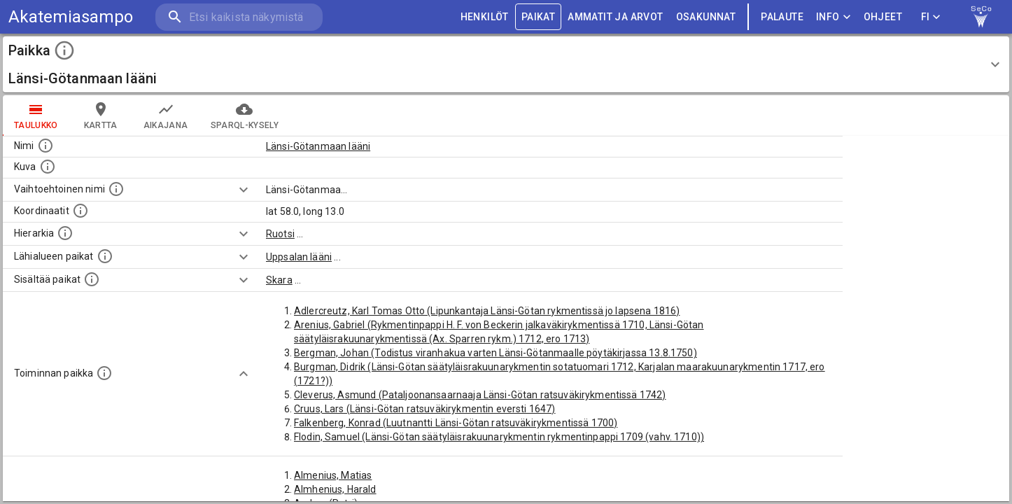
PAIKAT (538, 17)
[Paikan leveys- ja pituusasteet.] (80, 211)
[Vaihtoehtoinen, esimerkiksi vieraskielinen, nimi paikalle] (116, 189)
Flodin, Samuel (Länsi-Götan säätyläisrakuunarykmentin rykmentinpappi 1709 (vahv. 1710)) (499, 436)
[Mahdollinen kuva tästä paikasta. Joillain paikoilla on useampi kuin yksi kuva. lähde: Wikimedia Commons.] (47, 166)
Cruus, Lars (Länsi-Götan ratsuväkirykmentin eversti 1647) (425, 408)
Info (833, 17)
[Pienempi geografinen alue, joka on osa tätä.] (91, 279)
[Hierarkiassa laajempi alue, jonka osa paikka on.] (65, 233)
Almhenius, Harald (335, 489)
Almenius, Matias (333, 475)
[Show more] (243, 189)
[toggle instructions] (64, 50)
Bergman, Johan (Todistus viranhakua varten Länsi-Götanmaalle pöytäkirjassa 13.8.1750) (495, 352)
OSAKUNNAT (706, 17)
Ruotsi (280, 233)
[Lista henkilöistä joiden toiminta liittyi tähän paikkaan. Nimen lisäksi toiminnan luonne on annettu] (104, 373)
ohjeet (883, 17)
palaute (782, 17)
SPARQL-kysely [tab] (244, 115)
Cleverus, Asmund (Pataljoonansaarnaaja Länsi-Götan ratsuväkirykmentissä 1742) (480, 394)
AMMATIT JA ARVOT (615, 17)
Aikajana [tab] (165, 115)
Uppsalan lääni (299, 256)
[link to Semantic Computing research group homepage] (981, 16)
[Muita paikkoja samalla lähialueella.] (105, 256)
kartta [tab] (100, 115)
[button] (506, 64)
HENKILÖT (484, 17)
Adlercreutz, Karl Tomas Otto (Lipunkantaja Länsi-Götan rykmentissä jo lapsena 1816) (487, 310)
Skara (279, 280)
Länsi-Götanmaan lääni (318, 146)
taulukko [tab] (36, 115)
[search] (238, 17)
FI (931, 17)
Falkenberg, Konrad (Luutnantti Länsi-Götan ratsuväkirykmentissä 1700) (455, 422)
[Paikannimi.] (45, 145)
